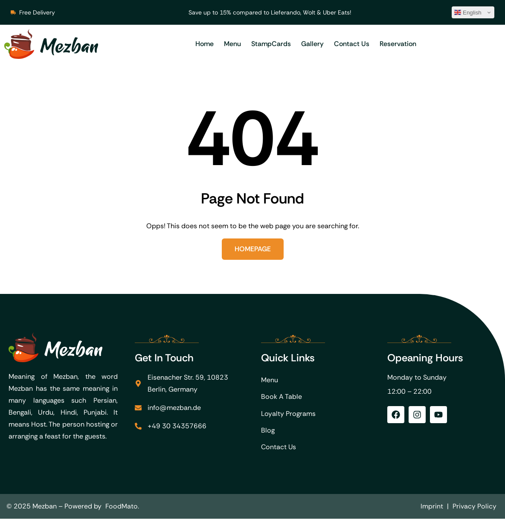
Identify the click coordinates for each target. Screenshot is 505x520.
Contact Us (351, 43)
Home (204, 43)
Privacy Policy (474, 507)
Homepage (253, 248)
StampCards (271, 43)
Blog (268, 431)
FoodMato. (122, 507)
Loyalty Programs (288, 414)
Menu (232, 43)
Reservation (398, 43)
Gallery (312, 43)
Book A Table (281, 396)
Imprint (432, 507)
